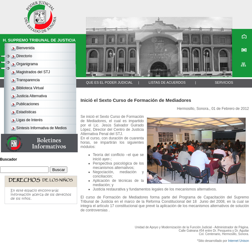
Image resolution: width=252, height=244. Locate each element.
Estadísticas (26, 112)
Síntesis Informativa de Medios (41, 128)
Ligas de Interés (29, 120)
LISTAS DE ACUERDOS (167, 82)
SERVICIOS (224, 82)
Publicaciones (27, 104)
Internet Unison (238, 240)
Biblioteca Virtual (30, 88)
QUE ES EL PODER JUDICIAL (109, 82)
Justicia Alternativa (31, 96)
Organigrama (27, 64)
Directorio (24, 56)
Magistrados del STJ (33, 72)
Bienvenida (25, 48)
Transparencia (28, 80)
